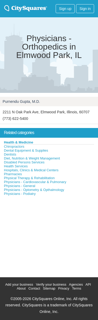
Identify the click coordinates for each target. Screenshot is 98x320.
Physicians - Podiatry (20, 194)
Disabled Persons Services (24, 162)
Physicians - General (19, 186)
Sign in (85, 9)
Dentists (10, 154)
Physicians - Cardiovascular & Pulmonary (35, 182)
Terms (76, 288)
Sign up (65, 9)
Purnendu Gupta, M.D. (21, 101)
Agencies (76, 284)
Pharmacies (13, 174)
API (88, 284)
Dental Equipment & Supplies (26, 150)
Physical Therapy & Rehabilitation (29, 178)
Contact (34, 288)
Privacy (63, 288)
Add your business (19, 284)
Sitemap (49, 288)
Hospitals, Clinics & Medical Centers (31, 170)
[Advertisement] (39, 235)
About (21, 288)
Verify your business (51, 284)
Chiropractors (14, 146)
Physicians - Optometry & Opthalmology (34, 190)
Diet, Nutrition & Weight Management (32, 158)
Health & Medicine (18, 142)
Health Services (16, 166)
